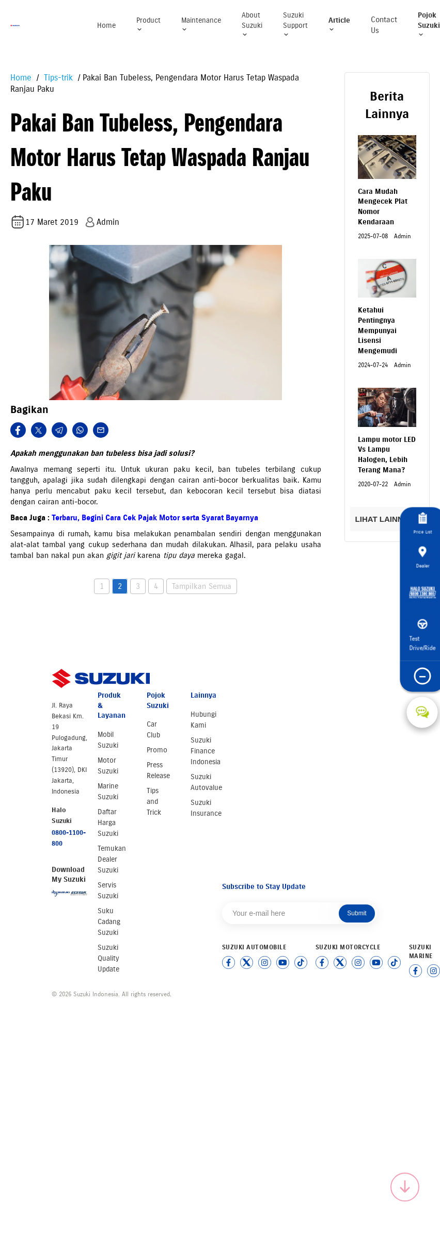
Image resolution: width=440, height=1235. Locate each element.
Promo (157, 750)
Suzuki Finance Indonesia (206, 751)
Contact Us (384, 25)
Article (339, 24)
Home (106, 25)
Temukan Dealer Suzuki (112, 859)
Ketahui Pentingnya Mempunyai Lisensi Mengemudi (377, 330)
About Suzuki (252, 24)
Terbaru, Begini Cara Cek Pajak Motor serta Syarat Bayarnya (155, 517)
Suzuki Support (295, 24)
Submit (356, 913)
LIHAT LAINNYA (387, 519)
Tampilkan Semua (201, 586)
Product (148, 24)
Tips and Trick (154, 801)
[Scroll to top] (404, 1187)
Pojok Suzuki (429, 24)
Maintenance (201, 24)
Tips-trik (57, 78)
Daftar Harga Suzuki (108, 823)
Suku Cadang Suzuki (109, 922)
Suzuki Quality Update (108, 958)
